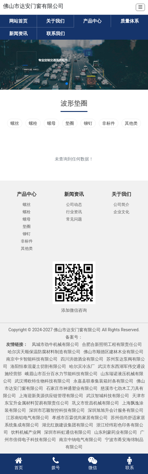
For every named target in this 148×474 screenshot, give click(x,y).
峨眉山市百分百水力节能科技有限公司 (61, 373)
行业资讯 (74, 212)
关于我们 (55, 21)
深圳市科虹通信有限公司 (67, 432)
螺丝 (14, 123)
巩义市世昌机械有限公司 (95, 402)
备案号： (74, 337)
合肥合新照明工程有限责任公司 (112, 344)
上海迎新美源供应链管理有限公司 (51, 395)
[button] (66, 83)
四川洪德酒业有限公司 (82, 359)
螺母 (51, 123)
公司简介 (121, 204)
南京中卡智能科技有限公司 (31, 359)
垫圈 (69, 123)
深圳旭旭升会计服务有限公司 (115, 410)
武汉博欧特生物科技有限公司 (42, 381)
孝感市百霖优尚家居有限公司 (80, 417)
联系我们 (55, 33)
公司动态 (74, 204)
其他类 (131, 123)
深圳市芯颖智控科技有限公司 (57, 410)
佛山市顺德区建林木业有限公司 (113, 351)
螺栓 (33, 123)
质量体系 (129, 21)
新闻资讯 (18, 33)
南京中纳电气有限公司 (80, 439)
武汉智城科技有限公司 (107, 395)
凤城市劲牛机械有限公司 (55, 344)
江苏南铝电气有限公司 (27, 417)
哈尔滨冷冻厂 (82, 366)
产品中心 (92, 21)
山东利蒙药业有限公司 (115, 432)
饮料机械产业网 (26, 432)
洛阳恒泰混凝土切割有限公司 (38, 366)
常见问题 (74, 219)
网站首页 (18, 21)
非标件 (108, 123)
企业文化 (121, 212)
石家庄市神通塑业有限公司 (72, 388)
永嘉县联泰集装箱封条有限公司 (103, 381)
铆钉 (88, 123)
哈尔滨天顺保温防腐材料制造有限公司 (44, 351)
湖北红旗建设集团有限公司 (67, 424)
